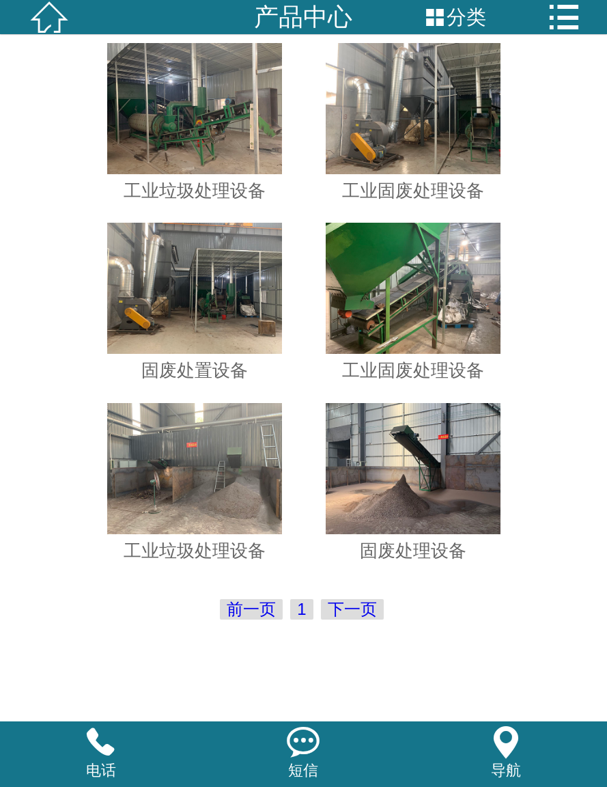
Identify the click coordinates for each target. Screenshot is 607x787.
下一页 (352, 609)
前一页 (251, 609)
